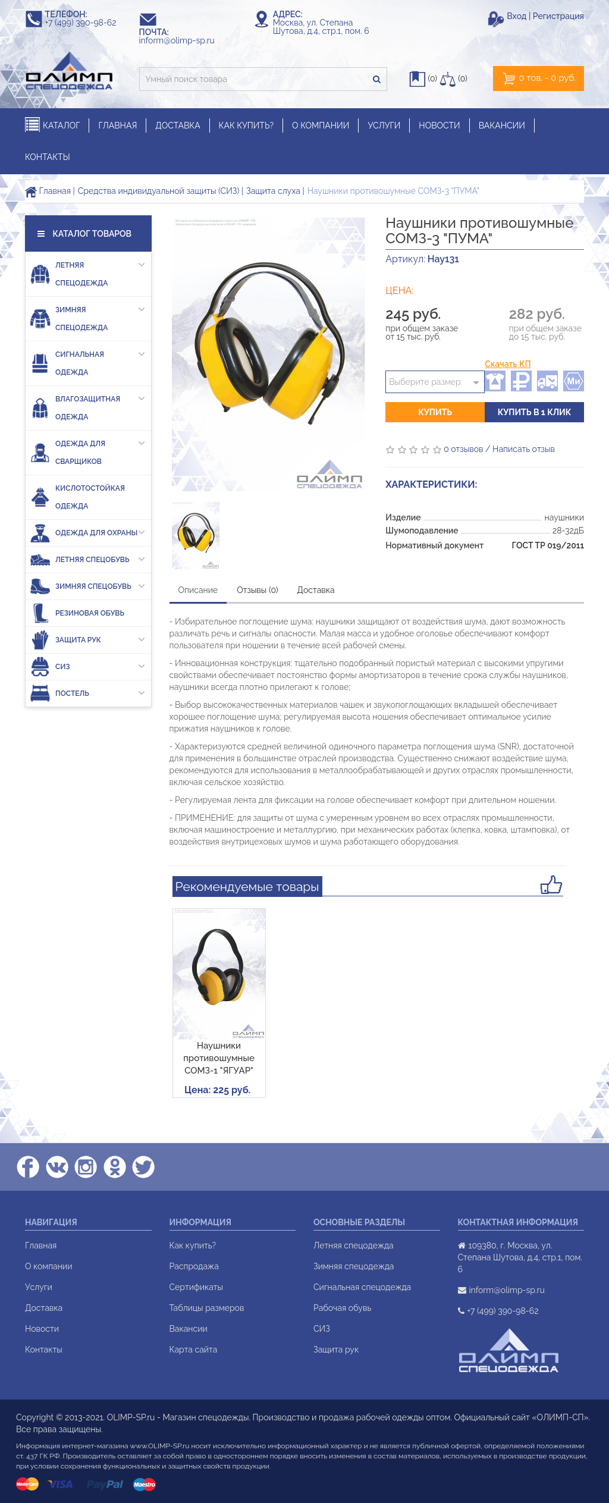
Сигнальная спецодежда (362, 1287)
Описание (198, 590)
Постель (87, 693)
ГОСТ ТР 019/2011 (548, 545)
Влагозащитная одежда (87, 405)
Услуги (38, 1287)
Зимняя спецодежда (87, 316)
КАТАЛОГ (52, 125)
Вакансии (188, 1328)
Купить (435, 412)
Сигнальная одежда (87, 361)
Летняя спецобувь (87, 559)
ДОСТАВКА (177, 125)
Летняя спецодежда (87, 271)
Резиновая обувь (77, 613)
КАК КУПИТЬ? (246, 125)
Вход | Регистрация (545, 16)
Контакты (43, 1349)
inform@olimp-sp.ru (182, 40)
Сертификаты (196, 1287)
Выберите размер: (425, 382)
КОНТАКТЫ (47, 157)
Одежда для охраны (87, 532)
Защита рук (87, 639)
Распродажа (194, 1266)
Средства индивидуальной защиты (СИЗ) (158, 191)
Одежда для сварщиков (87, 450)
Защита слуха (273, 191)
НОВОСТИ (439, 125)
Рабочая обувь (342, 1308)
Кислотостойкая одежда (77, 497)
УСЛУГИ (384, 125)
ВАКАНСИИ (502, 125)
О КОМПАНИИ (320, 125)
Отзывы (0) (257, 590)
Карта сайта (193, 1349)
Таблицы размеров (206, 1308)
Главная (48, 191)
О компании (49, 1266)
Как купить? (192, 1245)
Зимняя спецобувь (87, 586)
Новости (42, 1328)
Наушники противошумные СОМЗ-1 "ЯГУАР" (219, 1058)
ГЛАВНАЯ (117, 125)
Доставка (316, 590)
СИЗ (87, 666)
